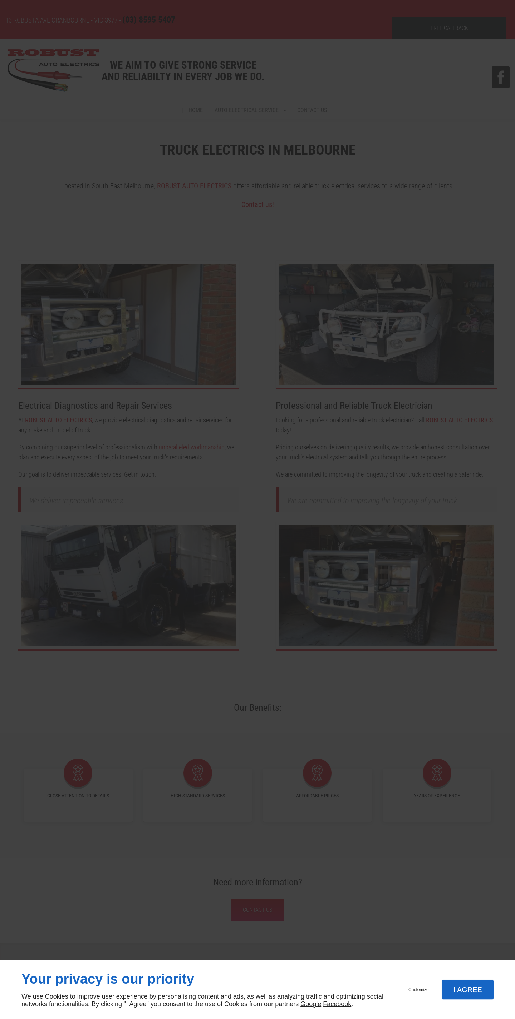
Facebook (337, 1004)
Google (310, 1004)
